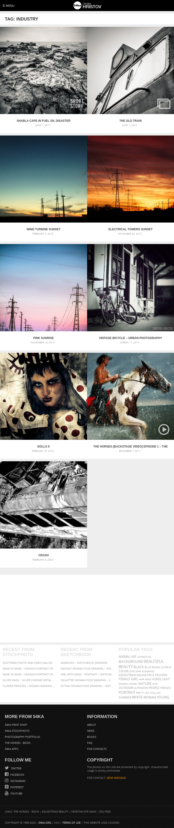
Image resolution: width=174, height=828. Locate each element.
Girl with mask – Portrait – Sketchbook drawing (87, 674)
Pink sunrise (43, 338)
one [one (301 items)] (155, 683)
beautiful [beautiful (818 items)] (154, 661)
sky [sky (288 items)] (147, 692)
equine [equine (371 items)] (142, 675)
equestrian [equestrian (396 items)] (127, 675)
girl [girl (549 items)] (134, 679)
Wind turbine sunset (43, 229)
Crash (43, 555)
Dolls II (43, 446)
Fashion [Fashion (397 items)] (161, 675)
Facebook (17, 774)
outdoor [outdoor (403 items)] (126, 688)
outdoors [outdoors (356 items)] (141, 688)
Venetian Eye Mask (84, 811)
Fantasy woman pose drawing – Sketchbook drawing (87, 668)
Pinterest (17, 787)
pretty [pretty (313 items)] (140, 692)
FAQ (89, 743)
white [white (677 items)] (137, 697)
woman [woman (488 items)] (149, 697)
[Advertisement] (87, 608)
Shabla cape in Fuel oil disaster (43, 120)
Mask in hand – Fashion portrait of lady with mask (29, 674)
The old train (130, 120)
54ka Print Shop (16, 724)
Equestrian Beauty (55, 811)
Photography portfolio (22, 737)
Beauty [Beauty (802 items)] (126, 666)
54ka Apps (11, 749)
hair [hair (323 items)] (141, 679)
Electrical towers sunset (130, 229)
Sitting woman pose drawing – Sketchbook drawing (87, 686)
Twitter (15, 768)
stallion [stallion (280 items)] (155, 692)
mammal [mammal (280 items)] (124, 683)
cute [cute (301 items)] (132, 671)
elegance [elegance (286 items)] (148, 671)
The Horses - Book (18, 743)
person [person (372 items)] (165, 688)
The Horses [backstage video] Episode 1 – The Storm (130, 446)
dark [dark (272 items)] (138, 671)
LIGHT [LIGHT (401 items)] (166, 679)
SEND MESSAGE (116, 778)
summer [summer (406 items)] (125, 697)
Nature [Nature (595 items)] (145, 683)
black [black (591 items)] (139, 667)
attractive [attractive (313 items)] (144, 656)
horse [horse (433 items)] (156, 679)
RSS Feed (105, 811)
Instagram (17, 781)
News (90, 731)
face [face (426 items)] (150, 675)
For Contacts (97, 749)
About (91, 724)
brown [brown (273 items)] (156, 667)
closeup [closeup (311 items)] (166, 667)
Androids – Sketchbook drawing (84, 663)
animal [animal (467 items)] (124, 657)
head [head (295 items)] (148, 679)
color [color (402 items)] (123, 671)
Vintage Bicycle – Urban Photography (130, 338)
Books (91, 737)
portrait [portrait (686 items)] (127, 692)
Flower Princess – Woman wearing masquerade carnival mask (29, 686)
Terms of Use (71, 822)
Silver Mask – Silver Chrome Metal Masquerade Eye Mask (29, 680)
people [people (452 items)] (154, 688)
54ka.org (45, 822)
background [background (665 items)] (131, 661)
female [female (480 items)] (124, 679)
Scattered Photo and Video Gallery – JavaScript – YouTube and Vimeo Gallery (29, 663)
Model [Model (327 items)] (133, 683)
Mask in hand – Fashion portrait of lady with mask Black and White (29, 668)
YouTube (16, 793)
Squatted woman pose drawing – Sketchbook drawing (87, 680)
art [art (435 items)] (133, 657)
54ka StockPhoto (17, 731)
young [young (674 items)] (163, 697)
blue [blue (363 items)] (148, 667)
